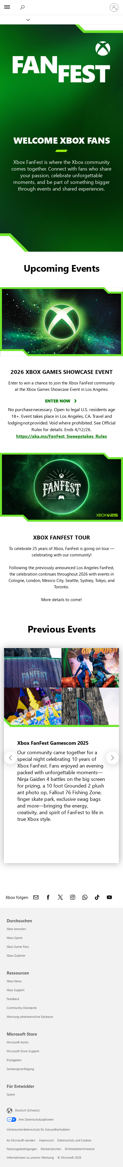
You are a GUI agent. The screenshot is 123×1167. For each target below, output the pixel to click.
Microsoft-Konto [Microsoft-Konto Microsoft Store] (17, 1042)
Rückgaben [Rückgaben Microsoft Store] (14, 1060)
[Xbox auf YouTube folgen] (109, 897)
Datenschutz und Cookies (74, 1140)
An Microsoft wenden (21, 1140)
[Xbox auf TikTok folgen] (97, 897)
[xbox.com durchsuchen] (22, 7)
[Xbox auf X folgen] (60, 897)
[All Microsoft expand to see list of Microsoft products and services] (7, 7)
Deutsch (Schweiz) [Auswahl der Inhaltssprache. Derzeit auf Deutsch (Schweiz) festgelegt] (27, 1110)
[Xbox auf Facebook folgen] (48, 897)
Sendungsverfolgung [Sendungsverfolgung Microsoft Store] (20, 1069)
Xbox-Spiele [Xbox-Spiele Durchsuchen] (15, 937)
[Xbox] (14, 19)
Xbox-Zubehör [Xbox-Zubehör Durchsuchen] (16, 955)
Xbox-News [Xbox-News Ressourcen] (14, 981)
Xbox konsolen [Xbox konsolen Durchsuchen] (16, 929)
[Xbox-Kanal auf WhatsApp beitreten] (84, 897)
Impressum (46, 1140)
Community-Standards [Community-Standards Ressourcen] (22, 1007)
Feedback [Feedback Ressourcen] (13, 999)
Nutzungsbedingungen (22, 1149)
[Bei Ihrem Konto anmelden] (114, 7)
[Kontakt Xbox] (35, 897)
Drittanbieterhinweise (80, 1149)
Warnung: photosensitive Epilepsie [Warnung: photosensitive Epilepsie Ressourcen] (30, 1016)
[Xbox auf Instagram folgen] (72, 897)
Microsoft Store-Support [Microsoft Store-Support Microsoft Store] (23, 1051)
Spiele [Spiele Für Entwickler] (11, 1094)
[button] (10, 757)
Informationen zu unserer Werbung (30, 1157)
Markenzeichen (51, 1149)
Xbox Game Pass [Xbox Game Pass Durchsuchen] (18, 946)
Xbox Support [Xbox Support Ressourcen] (15, 990)
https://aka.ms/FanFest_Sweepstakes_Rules (61, 436)
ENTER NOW (58, 401)
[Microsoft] (61, 4)
